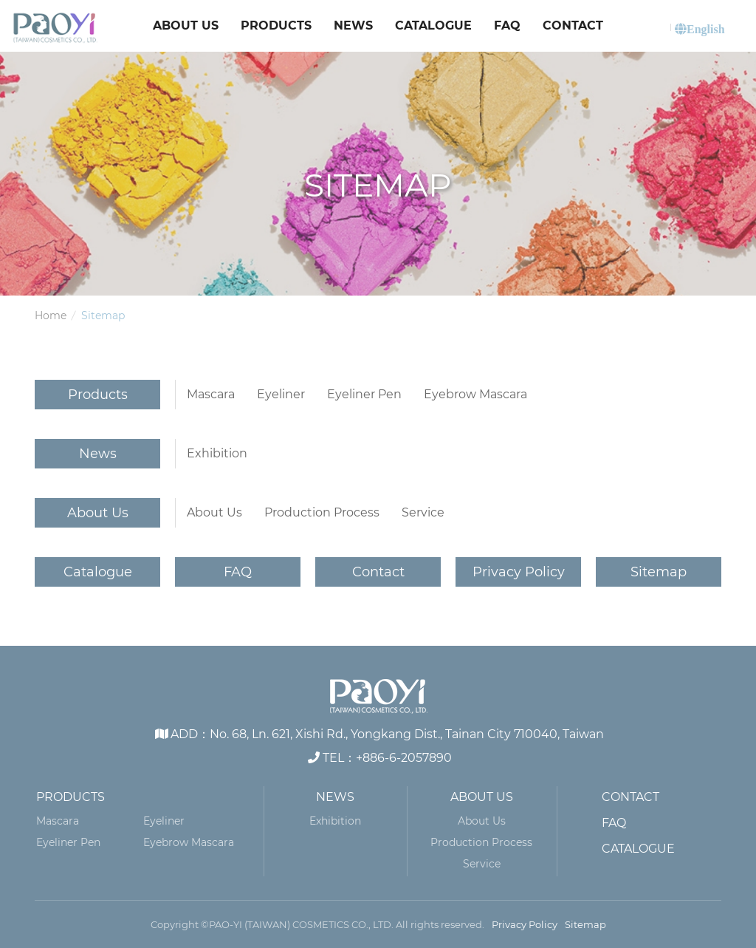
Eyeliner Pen (364, 394)
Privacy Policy (518, 572)
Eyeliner (281, 394)
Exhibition (217, 453)
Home (50, 315)
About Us (186, 25)
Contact (573, 25)
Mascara (211, 394)
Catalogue (433, 25)
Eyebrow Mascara (475, 394)
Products (276, 25)
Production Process (321, 512)
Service (423, 512)
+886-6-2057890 (404, 758)
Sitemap (658, 572)
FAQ (507, 25)
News (353, 25)
